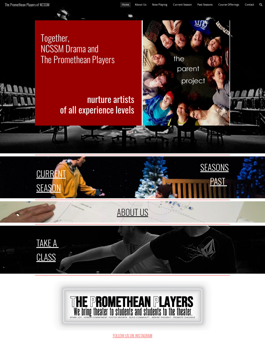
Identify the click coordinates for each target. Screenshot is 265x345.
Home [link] (125, 4)
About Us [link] (140, 4)
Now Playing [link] (159, 4)
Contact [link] (249, 4)
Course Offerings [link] (228, 4)
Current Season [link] (182, 4)
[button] (261, 5)
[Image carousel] (132, 76)
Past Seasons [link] (205, 4)
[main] (66, 177)
